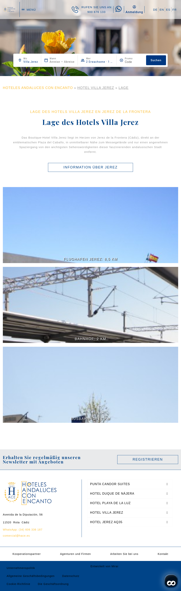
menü (31, 9)
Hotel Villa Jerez (95, 88)
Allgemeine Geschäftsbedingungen (31, 576)
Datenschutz (70, 576)
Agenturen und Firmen (75, 553)
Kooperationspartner (27, 553)
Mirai (115, 566)
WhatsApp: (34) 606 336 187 (22, 529)
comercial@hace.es (16, 535)
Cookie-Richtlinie (18, 583)
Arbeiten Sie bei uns (124, 553)
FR (174, 9)
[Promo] (134, 62)
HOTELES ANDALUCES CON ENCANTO (38, 88)
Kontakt (163, 553)
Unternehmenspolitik (21, 568)
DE (155, 9)
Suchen (156, 60)
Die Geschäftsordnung (53, 583)
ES (168, 9)
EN (162, 9)
